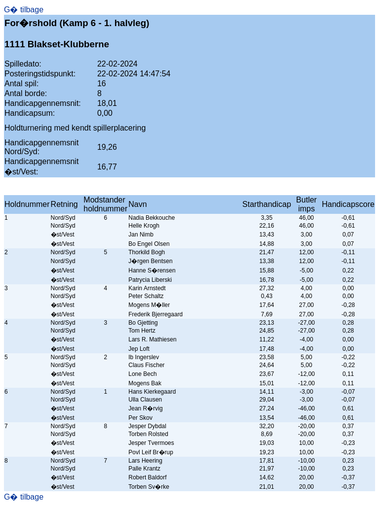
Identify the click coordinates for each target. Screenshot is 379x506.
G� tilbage (23, 9)
